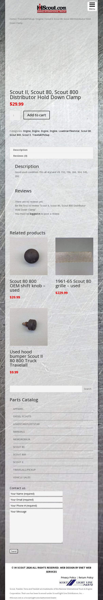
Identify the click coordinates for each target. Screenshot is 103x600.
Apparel (18, 408)
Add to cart (36, 115)
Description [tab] (20, 149)
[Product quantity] (15, 115)
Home (13, 18)
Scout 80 (86, 131)
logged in (35, 213)
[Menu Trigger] (92, 6)
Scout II (26, 134)
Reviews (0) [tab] (20, 155)
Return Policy (86, 577)
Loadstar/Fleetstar (69, 131)
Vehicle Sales (21, 477)
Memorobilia (21, 439)
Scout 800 (15, 134)
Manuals (19, 431)
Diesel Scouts (22, 416)
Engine (39, 18)
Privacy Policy (68, 577)
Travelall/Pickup (26, 18)
